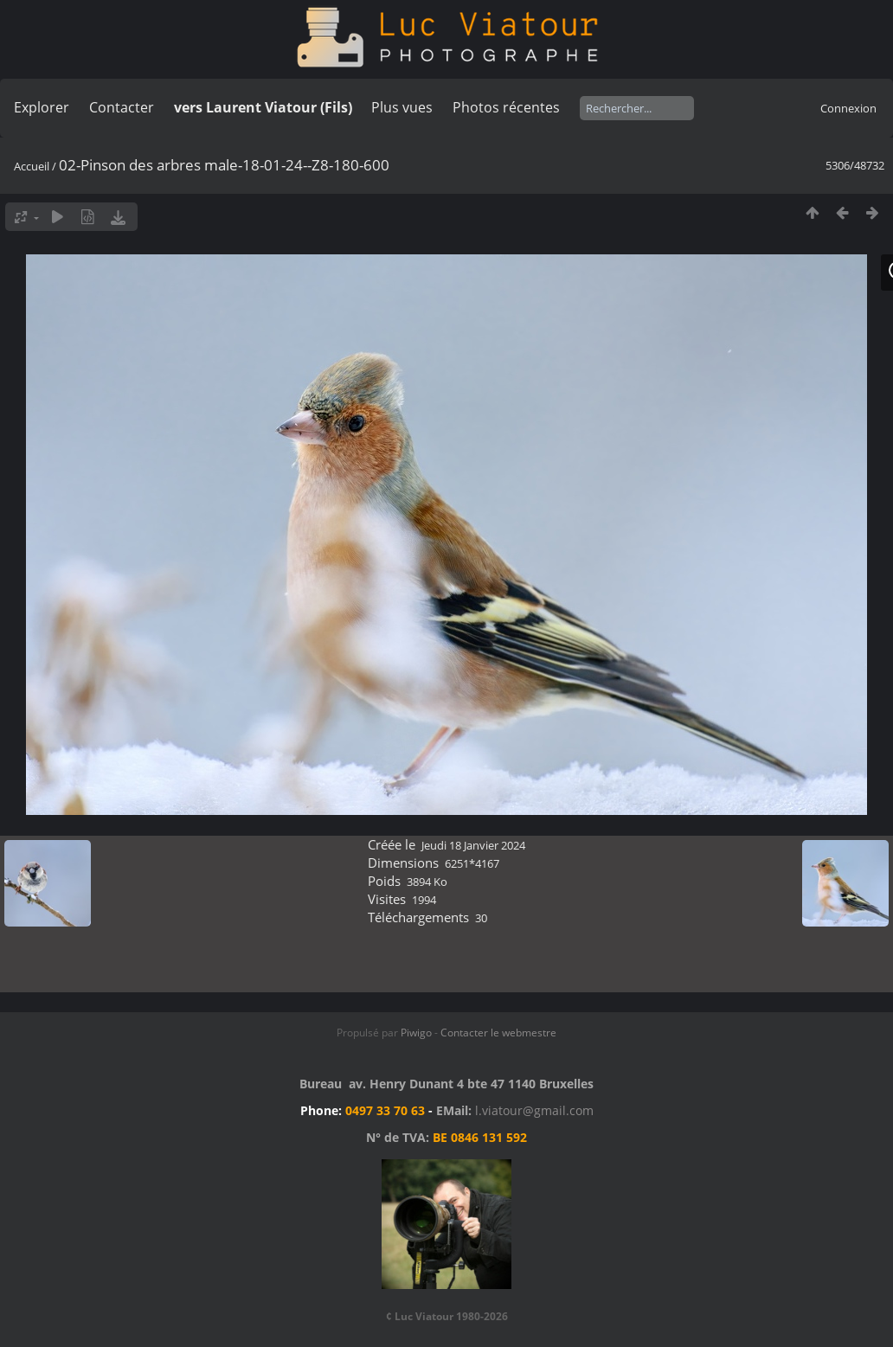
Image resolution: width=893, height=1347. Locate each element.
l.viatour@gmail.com (534, 1110)
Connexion (848, 108)
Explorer (41, 107)
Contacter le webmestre (498, 1032)
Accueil (31, 166)
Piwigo (416, 1032)
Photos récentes (506, 107)
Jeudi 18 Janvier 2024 (473, 845)
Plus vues (402, 107)
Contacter (121, 107)
